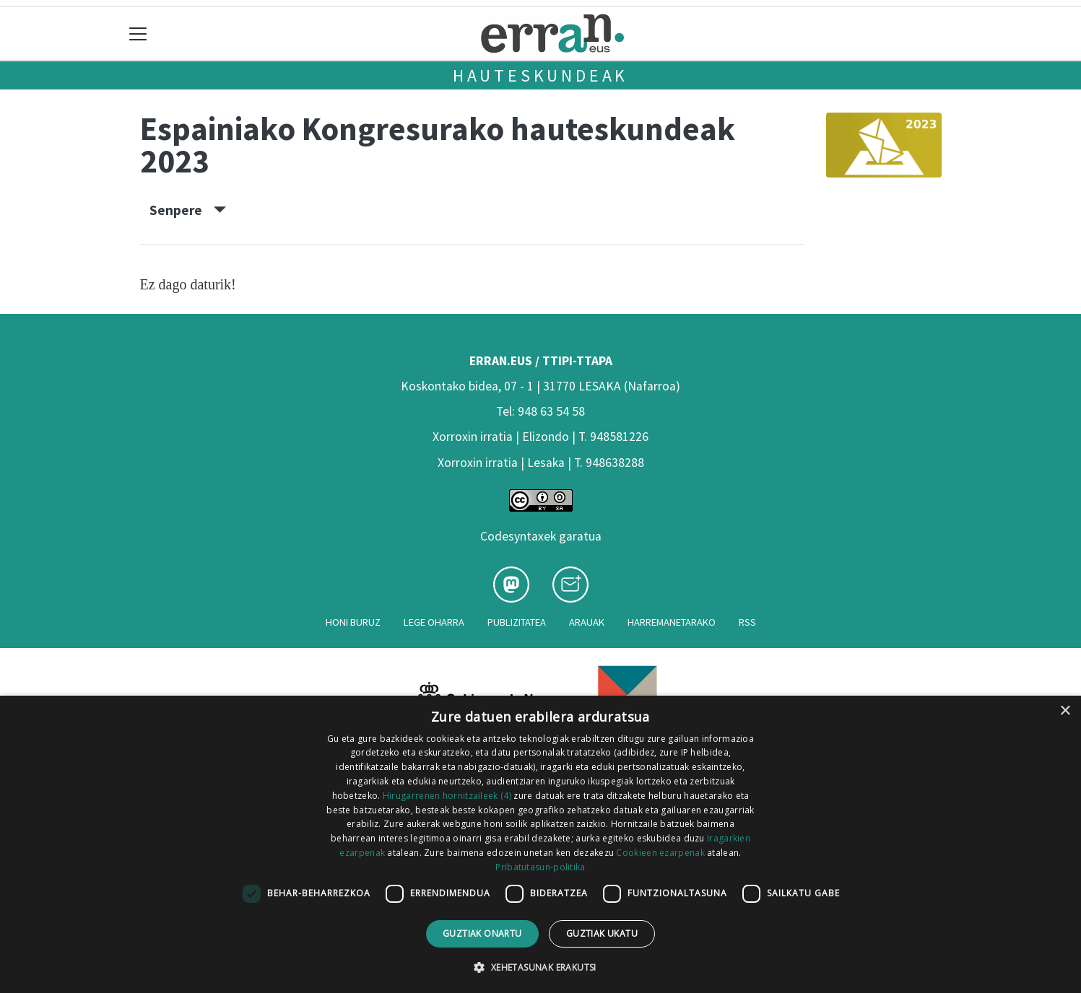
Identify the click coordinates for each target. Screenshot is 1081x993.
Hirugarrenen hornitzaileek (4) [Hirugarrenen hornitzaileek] (447, 795)
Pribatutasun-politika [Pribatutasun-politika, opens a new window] (540, 867)
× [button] (1064, 711)
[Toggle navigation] (138, 33)
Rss (747, 622)
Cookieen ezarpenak (660, 853)
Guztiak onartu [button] (482, 933)
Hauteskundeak (540, 75)
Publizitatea (516, 622)
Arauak (586, 622)
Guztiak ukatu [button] (602, 933)
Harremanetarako (672, 622)
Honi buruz (353, 622)
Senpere (187, 210)
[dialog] (540, 844)
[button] (540, 967)
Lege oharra (434, 622)
